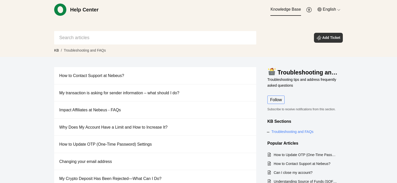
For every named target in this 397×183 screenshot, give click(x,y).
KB (56, 50)
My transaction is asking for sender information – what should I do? (119, 93)
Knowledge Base (285, 9)
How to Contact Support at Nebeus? (91, 75)
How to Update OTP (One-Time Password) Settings (105, 144)
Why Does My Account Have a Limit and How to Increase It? (113, 127)
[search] (155, 37)
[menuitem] (285, 10)
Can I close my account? (293, 173)
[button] (309, 10)
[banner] (198, 28)
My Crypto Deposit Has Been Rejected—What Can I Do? (110, 178)
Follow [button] (276, 100)
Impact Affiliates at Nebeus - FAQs (90, 110)
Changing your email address (85, 161)
